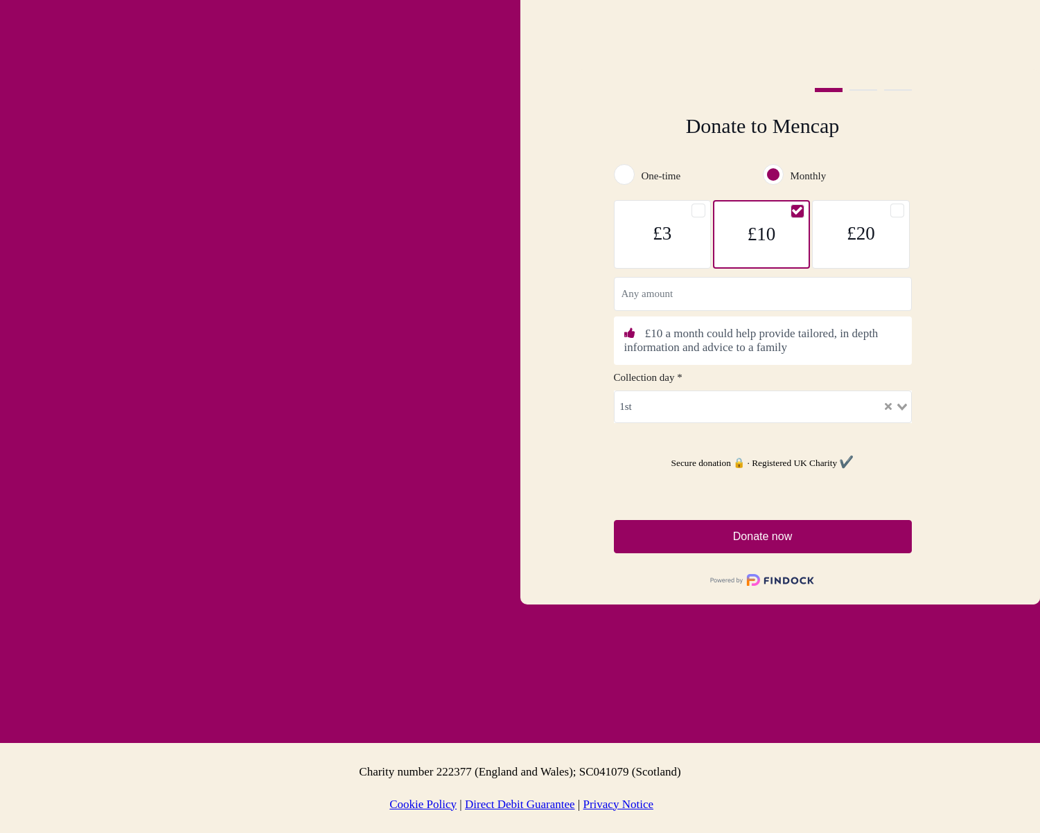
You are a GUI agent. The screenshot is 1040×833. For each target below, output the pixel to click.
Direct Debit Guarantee (520, 804)
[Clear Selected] (888, 407)
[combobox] (763, 407)
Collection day (648, 377)
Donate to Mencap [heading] (763, 125)
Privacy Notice (618, 804)
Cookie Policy (423, 804)
